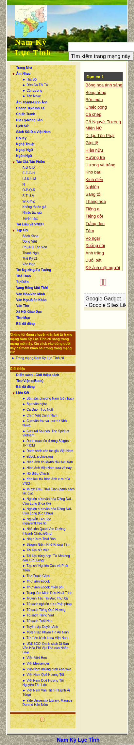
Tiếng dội (94, 216)
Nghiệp (92, 186)
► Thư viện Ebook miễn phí (43, 587)
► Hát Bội (30, 79)
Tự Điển (22, 282)
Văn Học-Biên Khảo (31, 300)
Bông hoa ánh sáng (104, 85)
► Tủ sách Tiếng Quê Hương (44, 610)
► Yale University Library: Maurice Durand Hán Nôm (48, 703)
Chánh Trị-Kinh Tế (30, 108)
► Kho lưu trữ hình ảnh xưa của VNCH (46, 481)
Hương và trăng (100, 164)
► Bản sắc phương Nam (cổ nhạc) (48, 398)
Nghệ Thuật (25, 144)
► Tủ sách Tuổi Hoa (38, 621)
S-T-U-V (28, 196)
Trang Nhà (24, 67)
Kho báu (93, 172)
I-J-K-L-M (29, 179)
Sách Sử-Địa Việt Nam (33, 132)
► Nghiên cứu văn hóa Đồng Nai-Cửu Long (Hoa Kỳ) (47, 501)
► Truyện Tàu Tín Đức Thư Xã (45, 598)
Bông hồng (96, 92)
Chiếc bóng (96, 107)
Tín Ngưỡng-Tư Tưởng (33, 270)
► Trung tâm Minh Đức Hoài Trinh (48, 593)
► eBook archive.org (38, 456)
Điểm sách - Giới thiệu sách (37, 375)
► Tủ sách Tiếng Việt (38, 615)
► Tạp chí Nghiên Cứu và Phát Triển (45, 568)
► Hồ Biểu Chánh (36, 473)
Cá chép (93, 114)
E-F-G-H (29, 173)
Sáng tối (93, 194)
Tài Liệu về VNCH (30, 224)
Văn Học (29, 264)
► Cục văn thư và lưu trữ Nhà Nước (45, 423)
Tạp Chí (22, 230)
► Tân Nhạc (32, 96)
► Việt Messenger (36, 663)
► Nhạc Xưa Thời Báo (39, 539)
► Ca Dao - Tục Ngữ (38, 409)
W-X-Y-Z (29, 201)
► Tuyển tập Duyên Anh (40, 627)
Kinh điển (94, 179)
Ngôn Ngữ (24, 156)
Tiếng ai (93, 208)
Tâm (90, 230)
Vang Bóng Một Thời (32, 288)
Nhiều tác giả (32, 212)
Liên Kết (22, 393)
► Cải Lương (32, 90)
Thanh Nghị (31, 253)
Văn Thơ (22, 306)
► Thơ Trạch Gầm (36, 576)
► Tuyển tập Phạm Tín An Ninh (46, 632)
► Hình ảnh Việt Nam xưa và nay (47, 468)
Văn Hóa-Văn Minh (30, 294)
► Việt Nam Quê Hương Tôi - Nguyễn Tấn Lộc (44, 683)
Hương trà (95, 157)
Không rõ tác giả (34, 207)
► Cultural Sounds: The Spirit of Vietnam (46, 433)
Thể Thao (23, 276)
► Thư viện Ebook (36, 581)
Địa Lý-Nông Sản (29, 120)
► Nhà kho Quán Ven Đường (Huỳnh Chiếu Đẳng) (44, 531)
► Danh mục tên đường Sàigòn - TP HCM (47, 443)
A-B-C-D (29, 167)
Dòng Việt (30, 241)
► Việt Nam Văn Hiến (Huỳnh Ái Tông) (46, 692)
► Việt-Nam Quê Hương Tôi (43, 675)
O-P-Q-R (29, 190)
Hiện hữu (94, 150)
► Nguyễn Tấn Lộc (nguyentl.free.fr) (37, 521)
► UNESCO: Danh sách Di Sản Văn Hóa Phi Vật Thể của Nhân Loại (46, 648)
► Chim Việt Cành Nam (40, 415)
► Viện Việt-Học (35, 658)
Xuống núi (95, 245)
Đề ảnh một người (103, 267)
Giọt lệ (92, 142)
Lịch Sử (22, 126)
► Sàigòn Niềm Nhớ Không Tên (46, 544)
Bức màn (94, 99)
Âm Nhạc (23, 73)
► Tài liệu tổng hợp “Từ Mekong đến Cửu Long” (46, 558)
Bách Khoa (31, 236)
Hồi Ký (21, 138)
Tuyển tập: (30, 218)
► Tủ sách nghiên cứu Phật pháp (47, 604)
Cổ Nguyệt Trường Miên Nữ (103, 125)
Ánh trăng (95, 253)
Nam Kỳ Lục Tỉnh (78, 740)
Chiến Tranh (25, 114)
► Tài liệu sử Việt (36, 550)
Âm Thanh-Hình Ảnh (31, 102)
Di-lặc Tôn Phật (100, 135)
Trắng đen (95, 223)
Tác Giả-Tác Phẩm (30, 162)
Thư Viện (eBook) (29, 381)
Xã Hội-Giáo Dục (29, 311)
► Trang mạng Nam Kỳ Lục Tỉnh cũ (38, 358)
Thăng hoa (96, 201)
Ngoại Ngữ (24, 150)
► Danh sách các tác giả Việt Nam (48, 451)
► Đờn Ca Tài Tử (35, 85)
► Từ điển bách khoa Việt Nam (46, 638)
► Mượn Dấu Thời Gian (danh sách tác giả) (49, 491)
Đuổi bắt (94, 260)
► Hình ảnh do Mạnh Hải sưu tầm (48, 462)
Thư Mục (23, 318)
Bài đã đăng (25, 324)
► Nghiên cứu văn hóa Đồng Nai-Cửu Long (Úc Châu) (47, 511)
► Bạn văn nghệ (35, 404)
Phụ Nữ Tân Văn (35, 247)
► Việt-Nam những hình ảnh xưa (47, 669)
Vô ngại (93, 238)
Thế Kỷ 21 (30, 258)
